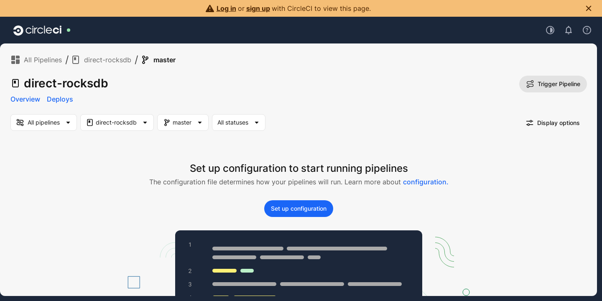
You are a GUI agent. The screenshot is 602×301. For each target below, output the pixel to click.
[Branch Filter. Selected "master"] (183, 122)
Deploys (60, 99)
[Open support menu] (587, 30)
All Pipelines (36, 60)
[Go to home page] (37, 30)
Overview (25, 99)
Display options (552, 123)
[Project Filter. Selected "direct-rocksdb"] (117, 122)
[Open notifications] (568, 30)
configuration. (426, 182)
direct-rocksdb (101, 60)
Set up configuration (299, 208)
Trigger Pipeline (553, 84)
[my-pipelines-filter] (43, 122)
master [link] (158, 60)
